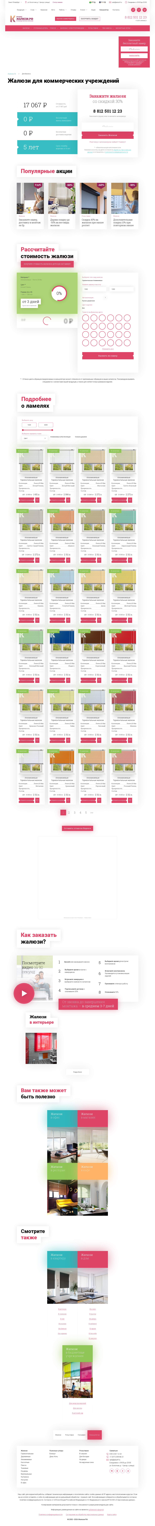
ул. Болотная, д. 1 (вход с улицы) (39, 2)
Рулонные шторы (56, 1451)
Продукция (20, 10)
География (81, 1435)
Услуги (82, 10)
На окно (93, 1309)
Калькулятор (104, 10)
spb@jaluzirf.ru (117, 2)
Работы (61, 10)
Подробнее (77, 1072)
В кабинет (93, 1324)
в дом (93, 1256)
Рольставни (69, 1435)
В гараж (93, 1328)
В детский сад (77, 1413)
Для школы (77, 1408)
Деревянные (25, 1456)
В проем (92, 1314)
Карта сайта (111, 1515)
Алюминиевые (26, 1459)
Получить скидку (89, 19)
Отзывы (73, 10)
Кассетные (25, 1462)
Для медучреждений (77, 1403)
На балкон (62, 1328)
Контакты (116, 10)
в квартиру (63, 1256)
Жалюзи (58, 1435)
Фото (53, 10)
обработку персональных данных (133, 61)
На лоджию (62, 1333)
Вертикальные (26, 1474)
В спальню (62, 1314)
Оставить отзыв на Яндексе (77, 828)
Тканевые (24, 1468)
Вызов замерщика (65, 19)
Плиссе (23, 1465)
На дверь (92, 1319)
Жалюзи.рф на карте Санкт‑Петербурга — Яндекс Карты (77, 917)
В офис (23, 1483)
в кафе (93, 1168)
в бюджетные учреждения (78, 1352)
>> (91, 812)
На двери (82, 1459)
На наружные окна (86, 1462)
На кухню (62, 1324)
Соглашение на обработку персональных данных (85, 1515)
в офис (63, 1115)
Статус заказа (57, 2)
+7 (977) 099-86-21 (141, 20)
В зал (62, 1319)
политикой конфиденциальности (135, 63)
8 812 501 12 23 (136, 17)
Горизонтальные (27, 1454)
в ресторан (63, 1168)
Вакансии (44, 10)
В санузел (93, 1338)
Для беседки (84, 1456)
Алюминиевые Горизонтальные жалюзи (31, 478)
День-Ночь (53, 1456)
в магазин (93, 1115)
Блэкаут (52, 1454)
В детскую (62, 1309)
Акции (93, 10)
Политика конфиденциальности (50, 1515)
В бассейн (93, 1333)
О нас (32, 10)
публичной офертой (96, 1510)
